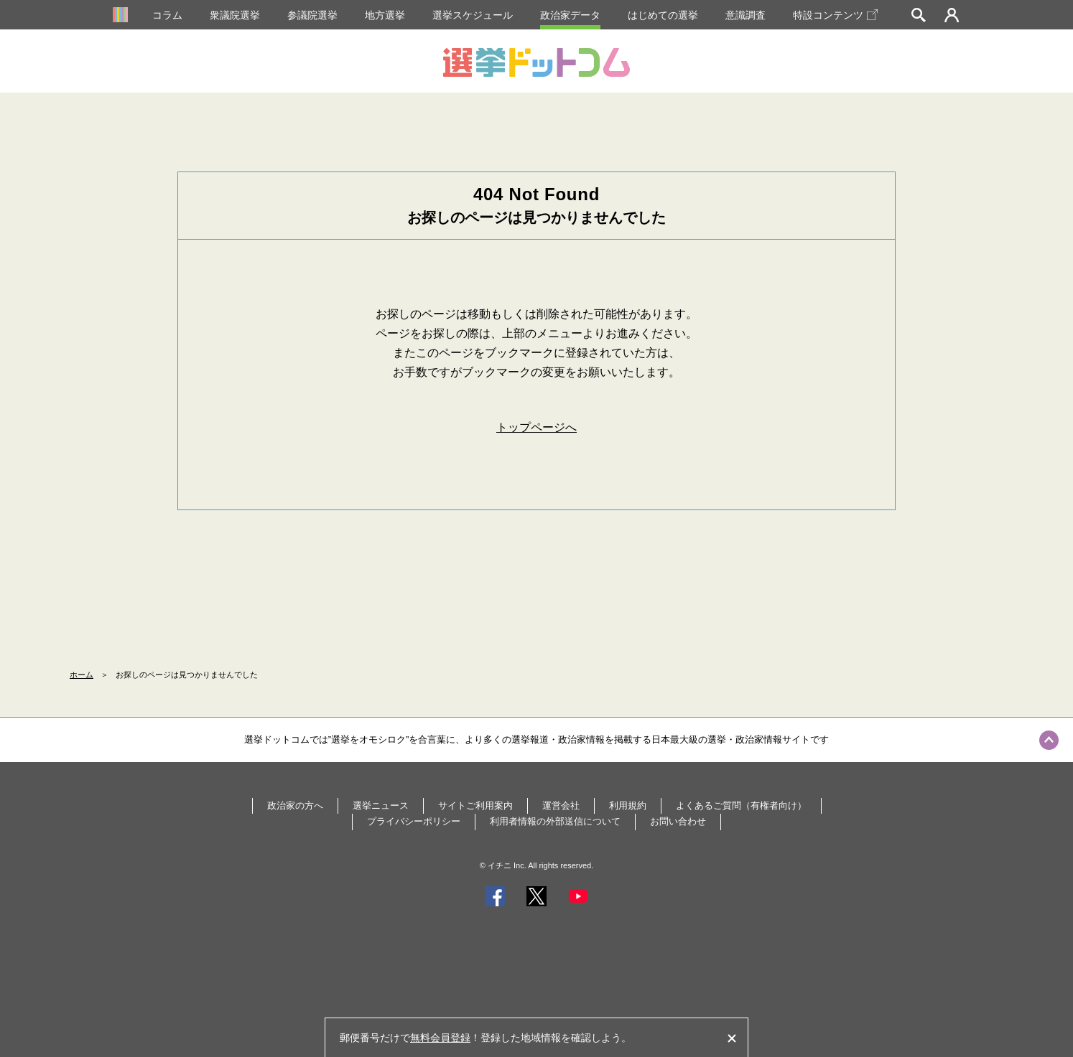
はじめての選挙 (663, 15)
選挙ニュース (381, 805)
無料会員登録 (440, 1037)
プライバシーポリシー (413, 821)
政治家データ (570, 15)
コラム (167, 15)
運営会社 (561, 805)
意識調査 (745, 15)
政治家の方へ (295, 805)
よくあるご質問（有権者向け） (741, 805)
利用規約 (627, 805)
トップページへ (536, 427)
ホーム (81, 674)
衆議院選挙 (235, 15)
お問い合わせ (678, 821)
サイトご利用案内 (475, 805)
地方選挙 (385, 15)
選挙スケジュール (472, 15)
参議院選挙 (312, 15)
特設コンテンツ (835, 15)
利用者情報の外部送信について (555, 821)
